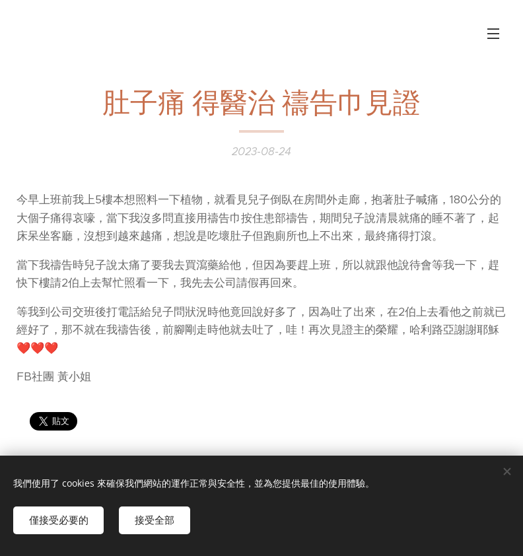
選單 (493, 33)
